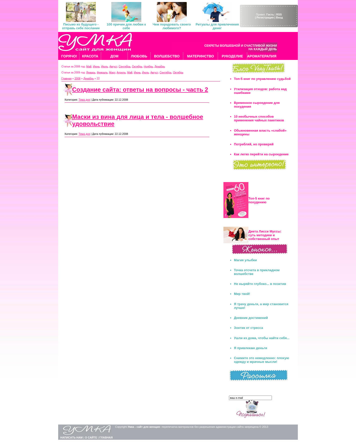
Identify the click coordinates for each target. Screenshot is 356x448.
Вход (279, 17)
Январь (90, 72)
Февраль (102, 72)
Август (113, 66)
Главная (66, 78)
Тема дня (84, 99)
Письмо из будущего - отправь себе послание (81, 26)
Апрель (121, 72)
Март (112, 72)
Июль (104, 66)
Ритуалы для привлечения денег (217, 26)
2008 (77, 78)
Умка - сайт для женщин (144, 426)
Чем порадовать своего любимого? (172, 26)
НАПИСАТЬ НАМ (71, 437)
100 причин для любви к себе (126, 26)
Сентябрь (125, 66)
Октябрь (137, 66)
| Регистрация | (265, 17)
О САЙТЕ (91, 437)
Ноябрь (148, 66)
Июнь (96, 66)
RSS (279, 14)
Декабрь (160, 66)
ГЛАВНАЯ (106, 437)
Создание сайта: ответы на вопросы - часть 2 (140, 89)
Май (88, 66)
